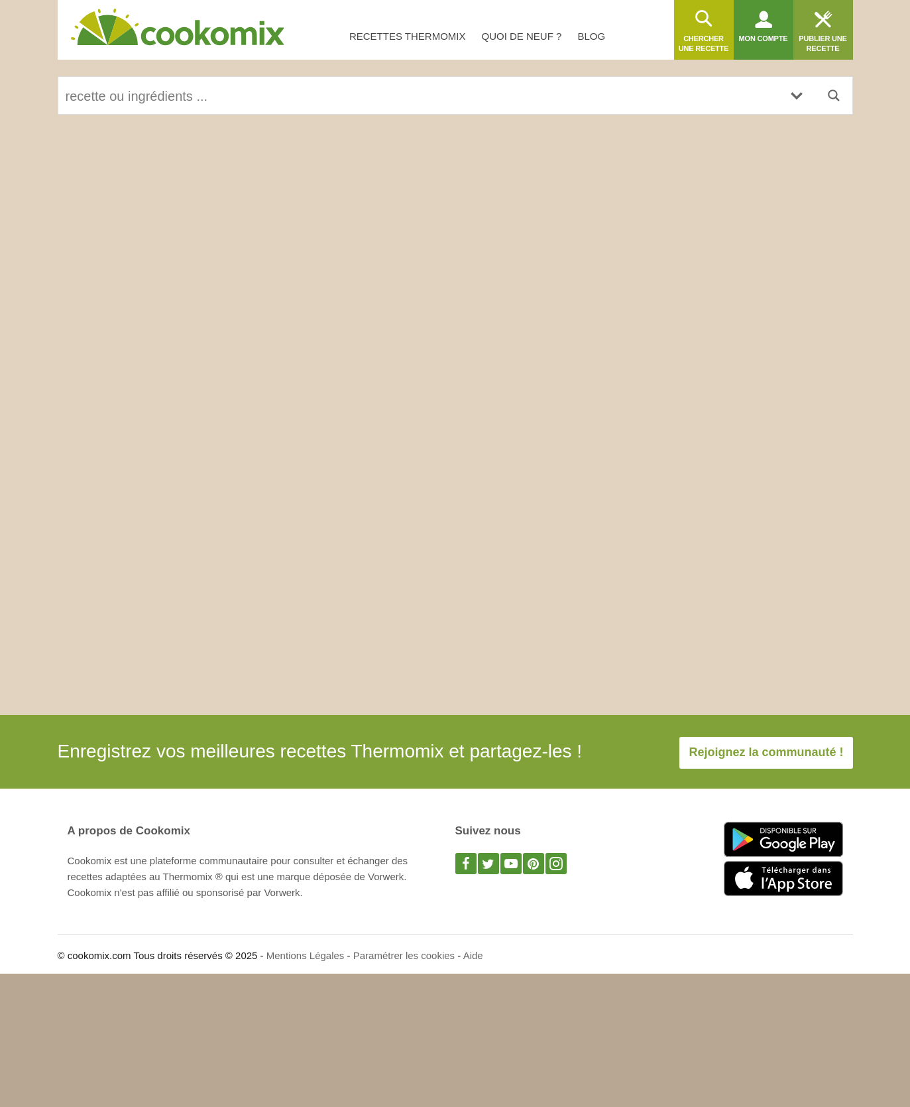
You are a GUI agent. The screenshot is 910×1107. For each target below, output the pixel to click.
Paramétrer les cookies (404, 955)
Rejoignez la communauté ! (766, 752)
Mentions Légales (305, 955)
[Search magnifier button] (833, 95)
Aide (473, 955)
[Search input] (419, 95)
